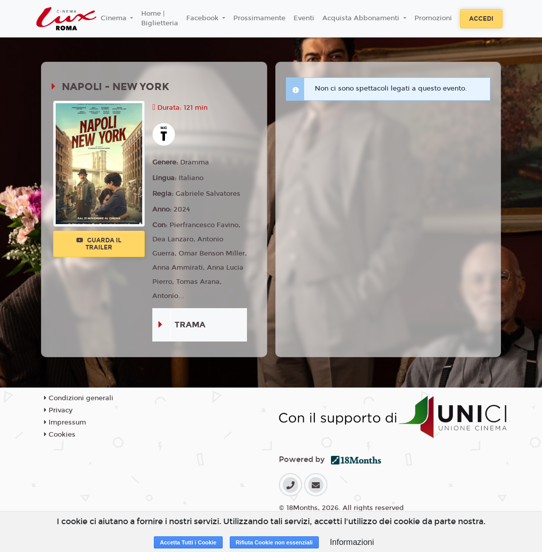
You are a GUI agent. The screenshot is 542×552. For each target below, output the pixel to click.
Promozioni (433, 18)
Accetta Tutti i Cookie (188, 542)
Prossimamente (259, 18)
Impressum (65, 422)
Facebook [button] (203, 18)
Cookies (59, 435)
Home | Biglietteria (159, 19)
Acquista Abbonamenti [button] (361, 18)
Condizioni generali (78, 398)
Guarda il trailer (98, 244)
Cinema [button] (115, 18)
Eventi (304, 18)
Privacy (58, 410)
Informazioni (352, 542)
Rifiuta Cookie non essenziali (274, 542)
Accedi (481, 18)
